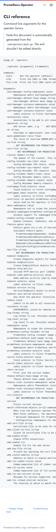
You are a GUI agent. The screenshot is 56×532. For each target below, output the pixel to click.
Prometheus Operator (18, 5)
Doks (42, 527)
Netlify (17, 527)
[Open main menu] (51, 5)
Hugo (24, 527)
